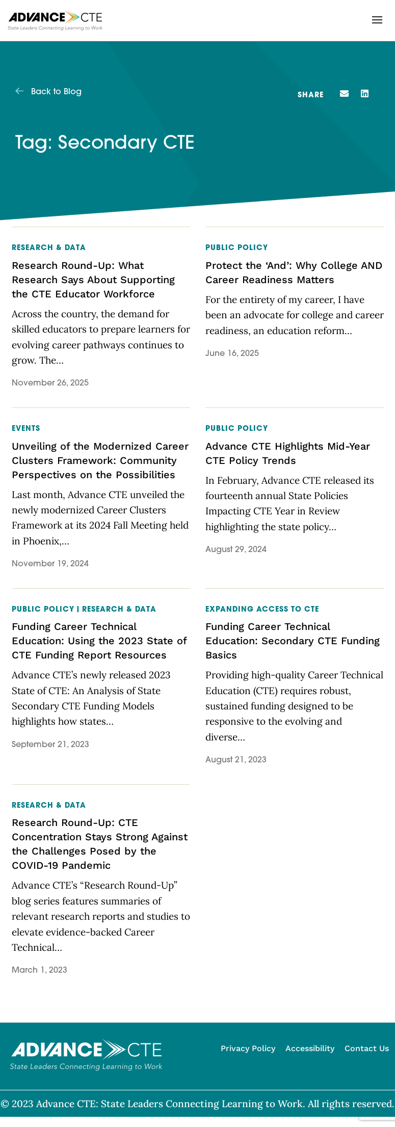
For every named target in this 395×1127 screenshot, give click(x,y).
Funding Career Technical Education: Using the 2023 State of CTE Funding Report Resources (99, 640)
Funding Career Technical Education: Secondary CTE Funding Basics (292, 640)
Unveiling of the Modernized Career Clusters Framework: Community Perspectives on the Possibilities (100, 460)
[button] (377, 19)
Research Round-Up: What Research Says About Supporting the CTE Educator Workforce (93, 279)
